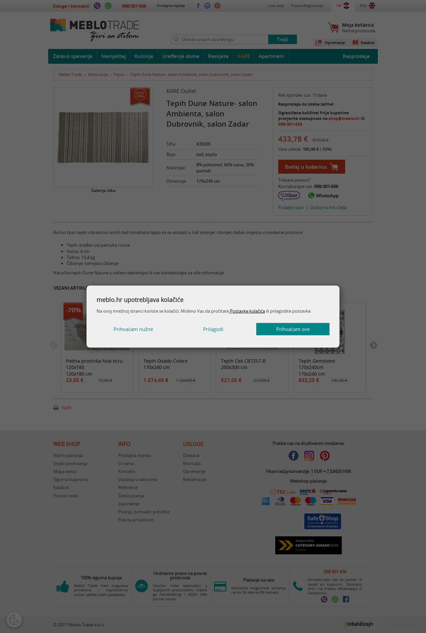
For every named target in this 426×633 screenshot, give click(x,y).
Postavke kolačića (247, 311)
